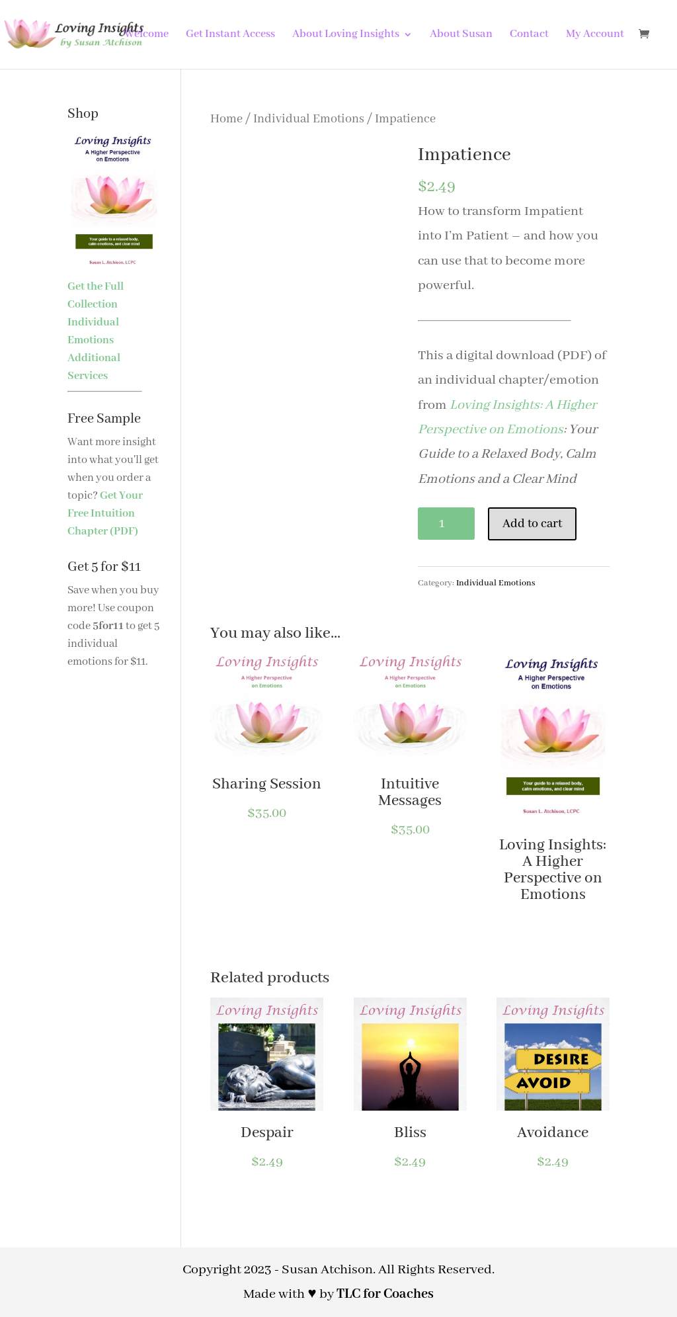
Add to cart (532, 524)
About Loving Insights (345, 35)
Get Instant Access (230, 35)
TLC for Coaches (385, 1294)
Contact (529, 35)
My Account (595, 35)
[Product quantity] (446, 523)
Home (226, 119)
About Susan (461, 35)
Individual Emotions (308, 119)
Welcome (146, 35)
